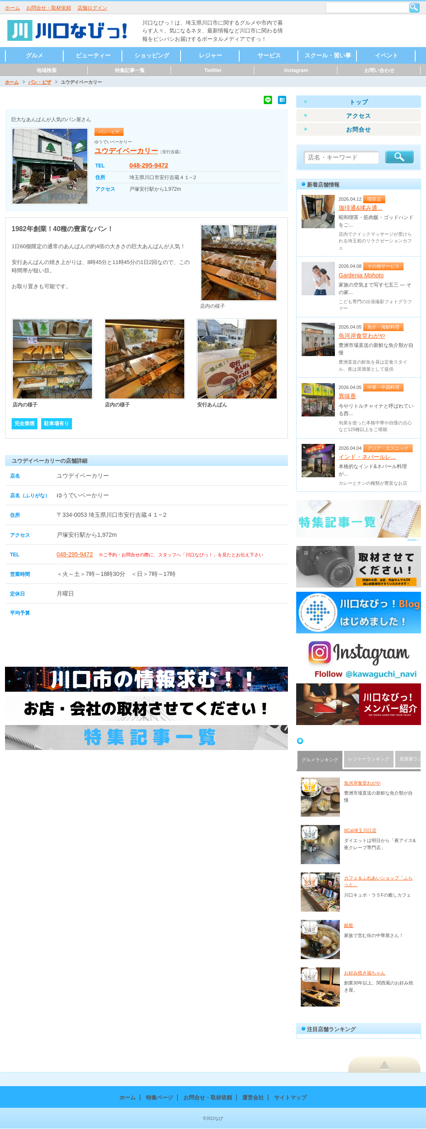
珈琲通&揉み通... (360, 207)
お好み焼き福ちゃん (364, 972)
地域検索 (47, 70)
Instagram (296, 70)
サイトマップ (290, 1097)
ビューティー (93, 55)
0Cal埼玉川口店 (360, 830)
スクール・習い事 (328, 55)
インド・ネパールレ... (367, 457)
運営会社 (253, 1097)
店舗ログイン (92, 7)
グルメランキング (320, 759)
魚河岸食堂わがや (362, 335)
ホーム (12, 7)
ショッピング (151, 55)
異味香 (347, 396)
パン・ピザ (39, 82)
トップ (358, 102)
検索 (414, 7)
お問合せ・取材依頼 (48, 7)
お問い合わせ (379, 70)
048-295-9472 (148, 165)
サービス (269, 55)
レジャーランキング (368, 758)
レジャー (210, 55)
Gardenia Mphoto (361, 275)
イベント (386, 55)
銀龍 (348, 925)
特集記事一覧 (130, 70)
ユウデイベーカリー (126, 151)
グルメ (34, 55)
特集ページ (159, 1097)
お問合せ (358, 129)
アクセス (358, 115)
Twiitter (213, 70)
